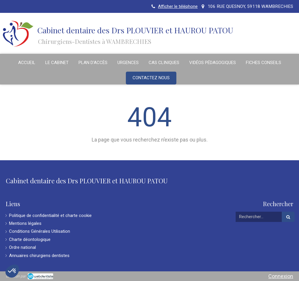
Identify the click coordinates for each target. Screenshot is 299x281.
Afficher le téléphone (178, 6)
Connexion (280, 276)
